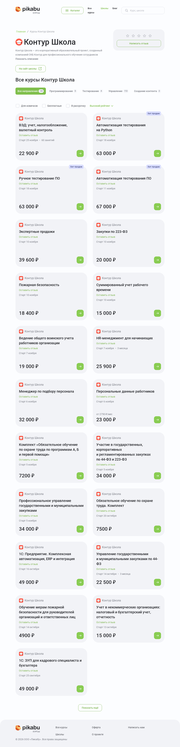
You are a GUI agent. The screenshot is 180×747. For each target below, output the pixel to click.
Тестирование (92, 91)
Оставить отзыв (28, 135)
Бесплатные (54, 105)
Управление (118, 91)
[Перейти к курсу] (80, 153)
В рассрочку (78, 105)
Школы (104, 8)
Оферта (96, 727)
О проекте (97, 734)
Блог (114, 8)
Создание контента (147, 91)
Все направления (31, 91)
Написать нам (136, 727)
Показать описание (26, 58)
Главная (21, 31)
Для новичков (29, 105)
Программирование (63, 91)
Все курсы (91, 10)
